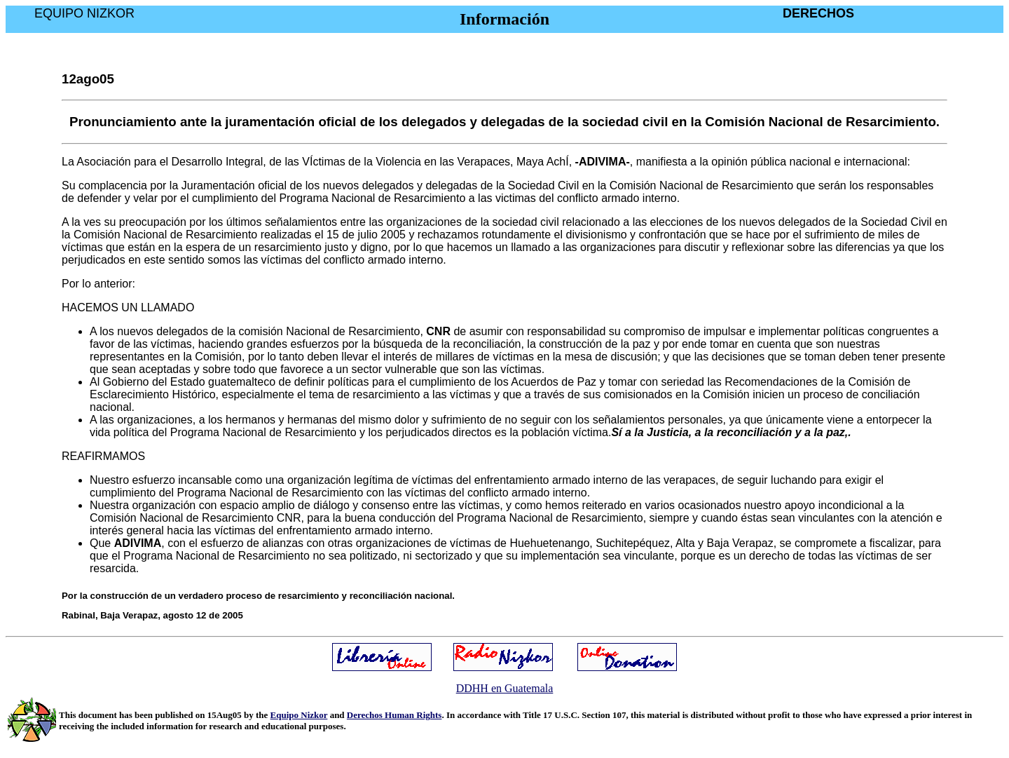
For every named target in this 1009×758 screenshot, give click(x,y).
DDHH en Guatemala (505, 688)
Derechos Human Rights (394, 715)
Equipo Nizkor (299, 715)
